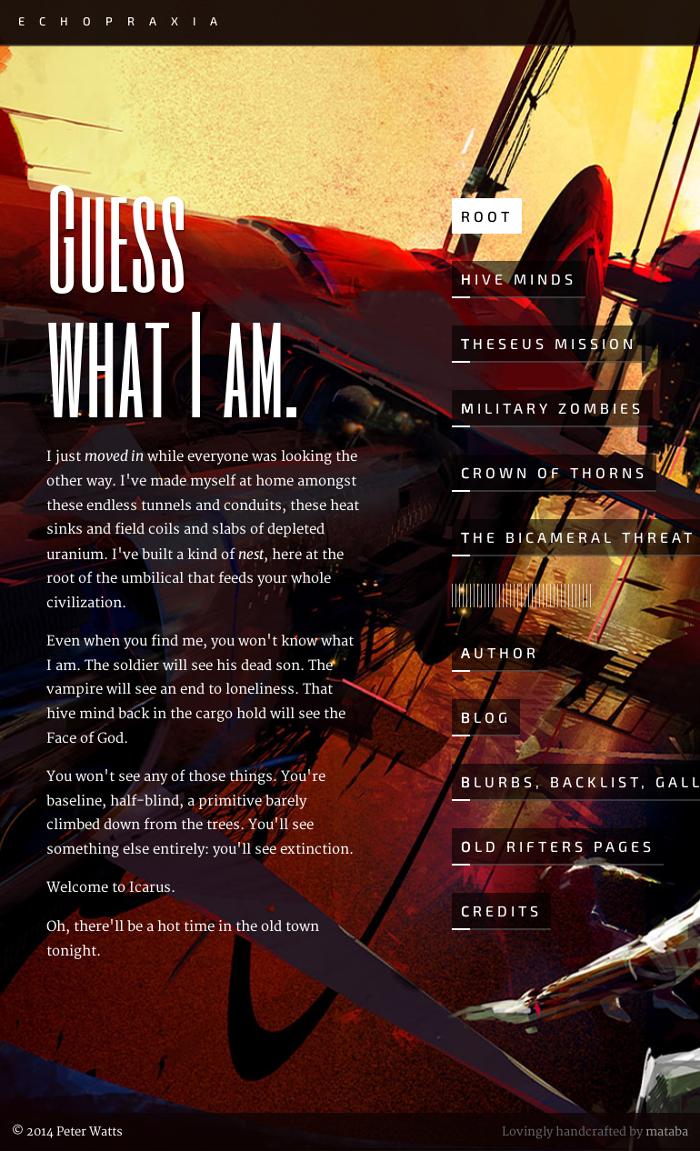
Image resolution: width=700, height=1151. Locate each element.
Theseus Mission (548, 343)
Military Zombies (552, 407)
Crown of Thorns (554, 472)
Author (500, 652)
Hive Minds (518, 278)
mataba (666, 1132)
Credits (501, 910)
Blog (486, 717)
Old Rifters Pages (558, 846)
